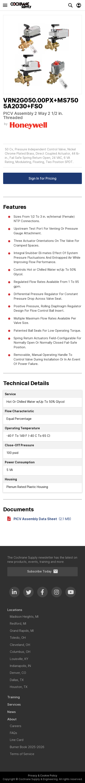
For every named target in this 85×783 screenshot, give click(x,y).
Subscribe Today (42, 571)
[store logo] (21, 5)
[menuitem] (42, 610)
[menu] (42, 683)
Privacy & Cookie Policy (42, 775)
